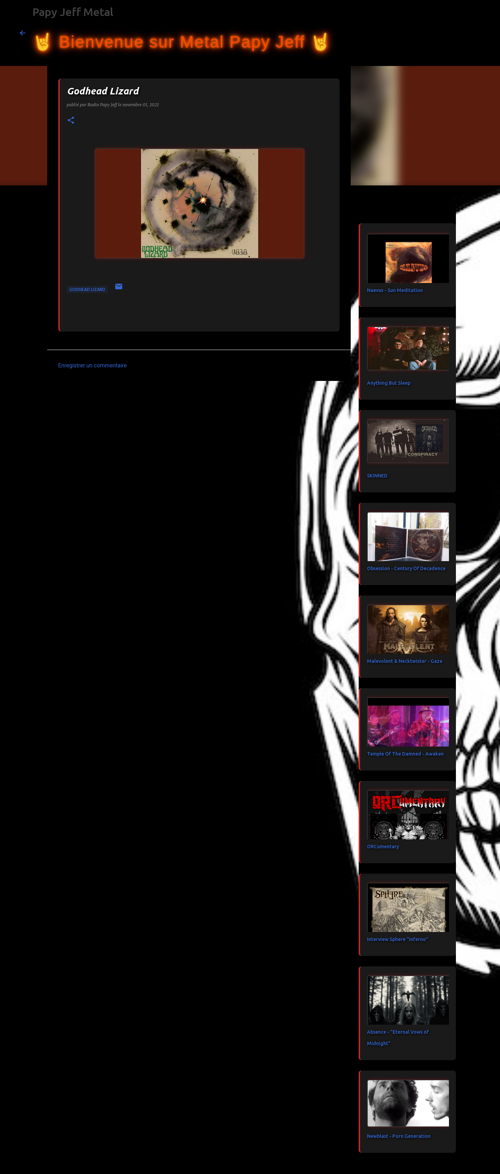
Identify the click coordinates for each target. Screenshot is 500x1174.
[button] (71, 120)
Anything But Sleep (388, 383)
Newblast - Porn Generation (399, 1136)
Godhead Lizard (87, 289)
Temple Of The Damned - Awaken (405, 754)
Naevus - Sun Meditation (395, 290)
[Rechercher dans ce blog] (445, 33)
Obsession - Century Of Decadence (406, 568)
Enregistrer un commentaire (92, 365)
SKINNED (377, 475)
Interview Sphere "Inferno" (397, 939)
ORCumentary (383, 846)
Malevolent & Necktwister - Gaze (404, 661)
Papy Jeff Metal (72, 12)
